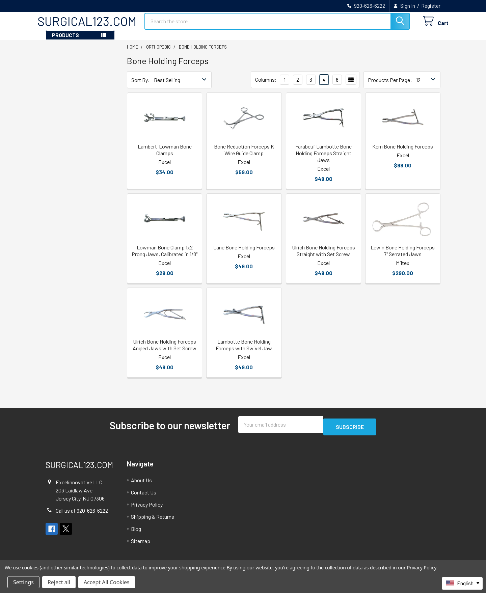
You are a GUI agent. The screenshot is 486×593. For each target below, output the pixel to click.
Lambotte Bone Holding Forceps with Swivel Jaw (244, 350)
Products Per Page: (390, 86)
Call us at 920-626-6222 (82, 514)
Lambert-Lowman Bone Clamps (165, 155)
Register (430, 6)
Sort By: (140, 86)
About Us (141, 484)
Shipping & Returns (152, 520)
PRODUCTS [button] (65, 41)
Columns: (266, 85)
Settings (23, 582)
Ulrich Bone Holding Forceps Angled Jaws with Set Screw (164, 350)
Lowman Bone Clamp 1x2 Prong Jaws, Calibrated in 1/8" (164, 256)
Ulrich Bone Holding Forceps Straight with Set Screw (323, 256)
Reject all (59, 582)
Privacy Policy (147, 508)
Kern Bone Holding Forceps (402, 152)
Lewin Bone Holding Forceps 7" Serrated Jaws (403, 256)
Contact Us (143, 496)
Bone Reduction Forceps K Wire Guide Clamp (244, 155)
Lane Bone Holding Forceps (244, 253)
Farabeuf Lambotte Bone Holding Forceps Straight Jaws (323, 159)
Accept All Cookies (107, 582)
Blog (136, 532)
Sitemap (140, 544)
